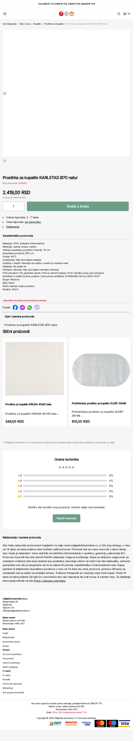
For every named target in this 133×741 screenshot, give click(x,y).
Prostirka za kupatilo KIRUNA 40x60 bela (28, 414)
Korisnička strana (11, 652)
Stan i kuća (25, 23)
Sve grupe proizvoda (13, 703)
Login (5, 643)
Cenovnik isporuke (12, 694)
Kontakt (6, 690)
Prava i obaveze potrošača (49, 591)
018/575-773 (48, 4)
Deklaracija (12, 237)
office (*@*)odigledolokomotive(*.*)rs (69, 722)
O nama (6, 685)
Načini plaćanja (10, 677)
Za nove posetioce (12, 664)
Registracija (8, 647)
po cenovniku (33, 232)
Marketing (8, 698)
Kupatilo (37, 23)
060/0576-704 (88, 4)
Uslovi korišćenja (11, 673)
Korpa (6, 656)
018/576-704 (61, 4)
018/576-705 (74, 4)
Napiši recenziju (66, 528)
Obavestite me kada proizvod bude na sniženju (24, 311)
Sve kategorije (9, 23)
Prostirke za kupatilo (54, 23)
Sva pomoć (8, 669)
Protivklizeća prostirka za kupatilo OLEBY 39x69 (99, 413)
